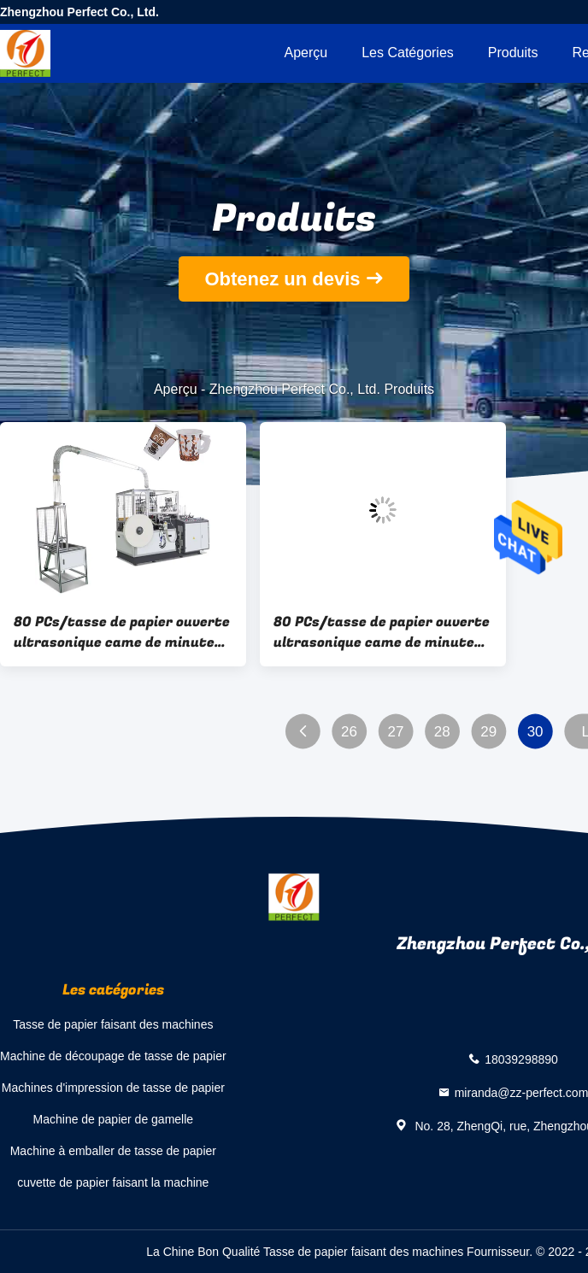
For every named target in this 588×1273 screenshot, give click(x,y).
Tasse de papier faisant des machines (113, 1024)
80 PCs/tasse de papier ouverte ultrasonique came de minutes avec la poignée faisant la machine (122, 632)
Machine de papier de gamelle (113, 1119)
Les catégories (408, 52)
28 (442, 732)
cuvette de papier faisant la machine (113, 1182)
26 (349, 732)
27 (395, 732)
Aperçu (305, 52)
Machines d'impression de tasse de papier (113, 1087)
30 (535, 732)
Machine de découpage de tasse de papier (113, 1056)
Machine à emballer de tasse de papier (113, 1151)
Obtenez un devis (282, 279)
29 (488, 732)
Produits (513, 52)
